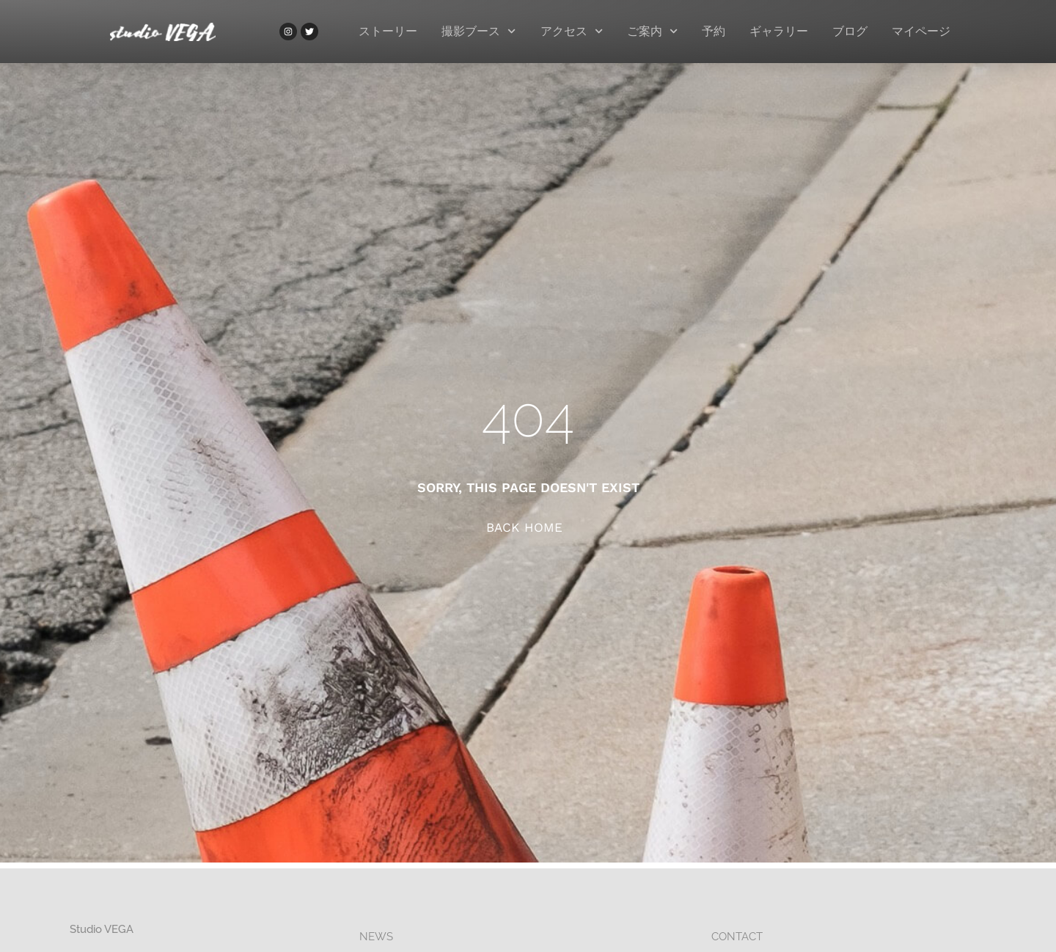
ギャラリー (778, 31)
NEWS (376, 936)
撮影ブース (478, 31)
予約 (713, 31)
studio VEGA (101, 929)
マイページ (921, 31)
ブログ (850, 31)
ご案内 (652, 31)
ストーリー (388, 31)
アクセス (571, 31)
